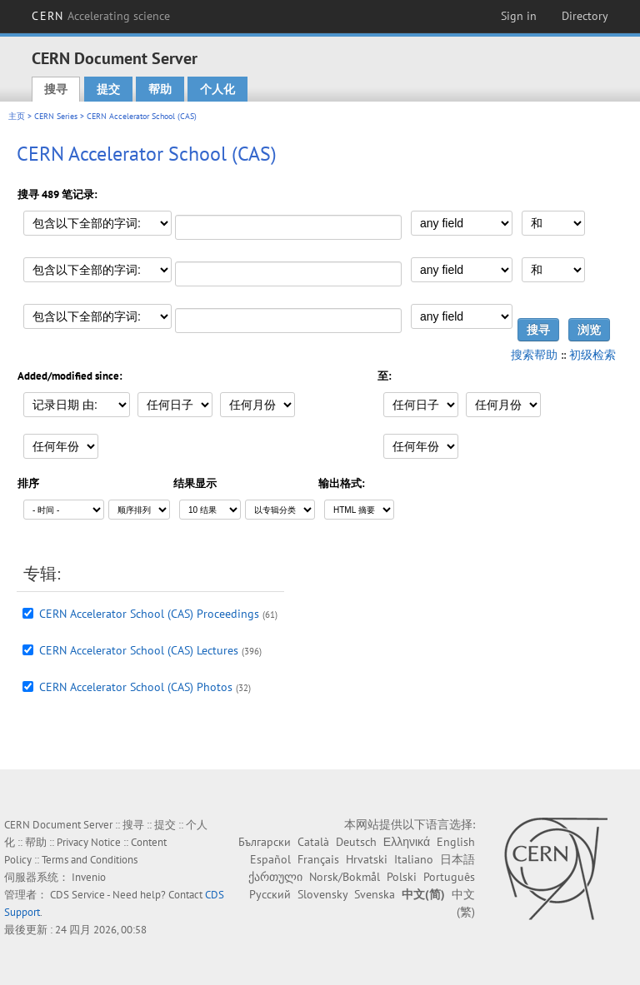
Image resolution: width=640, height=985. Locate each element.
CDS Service (77, 895)
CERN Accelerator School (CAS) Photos (135, 686)
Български (264, 841)
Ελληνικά (406, 841)
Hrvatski (367, 859)
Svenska (374, 894)
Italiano (413, 859)
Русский (270, 894)
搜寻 (56, 89)
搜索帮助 (534, 354)
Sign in (519, 15)
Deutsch (356, 841)
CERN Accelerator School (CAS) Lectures (138, 650)
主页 (16, 116)
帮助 (160, 89)
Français (318, 859)
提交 (108, 89)
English (456, 841)
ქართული (275, 876)
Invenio (89, 877)
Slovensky (323, 894)
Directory (585, 15)
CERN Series (56, 116)
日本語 (457, 859)
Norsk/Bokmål (344, 876)
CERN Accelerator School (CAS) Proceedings (149, 613)
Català (313, 841)
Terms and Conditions (90, 860)
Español (270, 859)
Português (449, 876)
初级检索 (592, 354)
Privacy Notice (89, 842)
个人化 (217, 89)
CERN (101, 15)
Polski (402, 876)
